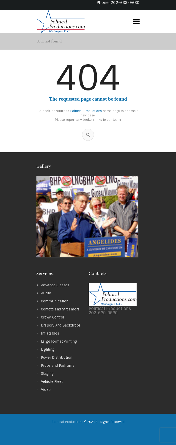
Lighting (47, 349)
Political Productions (86, 111)
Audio (46, 293)
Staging (47, 373)
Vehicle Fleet (52, 381)
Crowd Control (52, 317)
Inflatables (50, 333)
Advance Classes (55, 285)
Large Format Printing (59, 341)
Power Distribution (56, 357)
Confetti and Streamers (60, 309)
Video (46, 389)
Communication (54, 301)
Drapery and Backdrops (61, 325)
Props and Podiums (57, 365)
